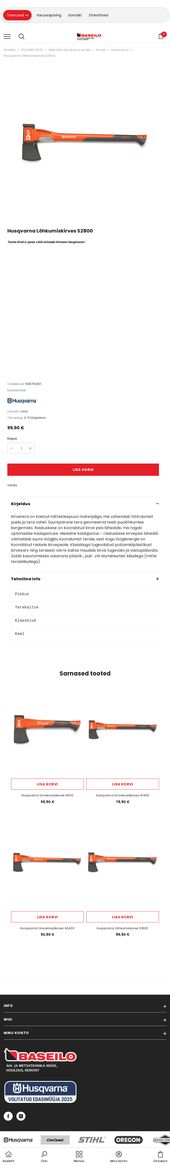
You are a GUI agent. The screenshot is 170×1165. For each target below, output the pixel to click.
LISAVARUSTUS (32, 50)
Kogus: (12, 438)
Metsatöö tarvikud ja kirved (69, 50)
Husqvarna (120, 50)
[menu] (7, 36)
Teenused (17, 15)
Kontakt (75, 15)
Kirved (100, 50)
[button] (44, 1157)
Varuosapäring (48, 15)
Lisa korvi (83, 469)
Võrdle (12, 485)
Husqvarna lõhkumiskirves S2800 (29, 56)
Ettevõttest (99, 15)
